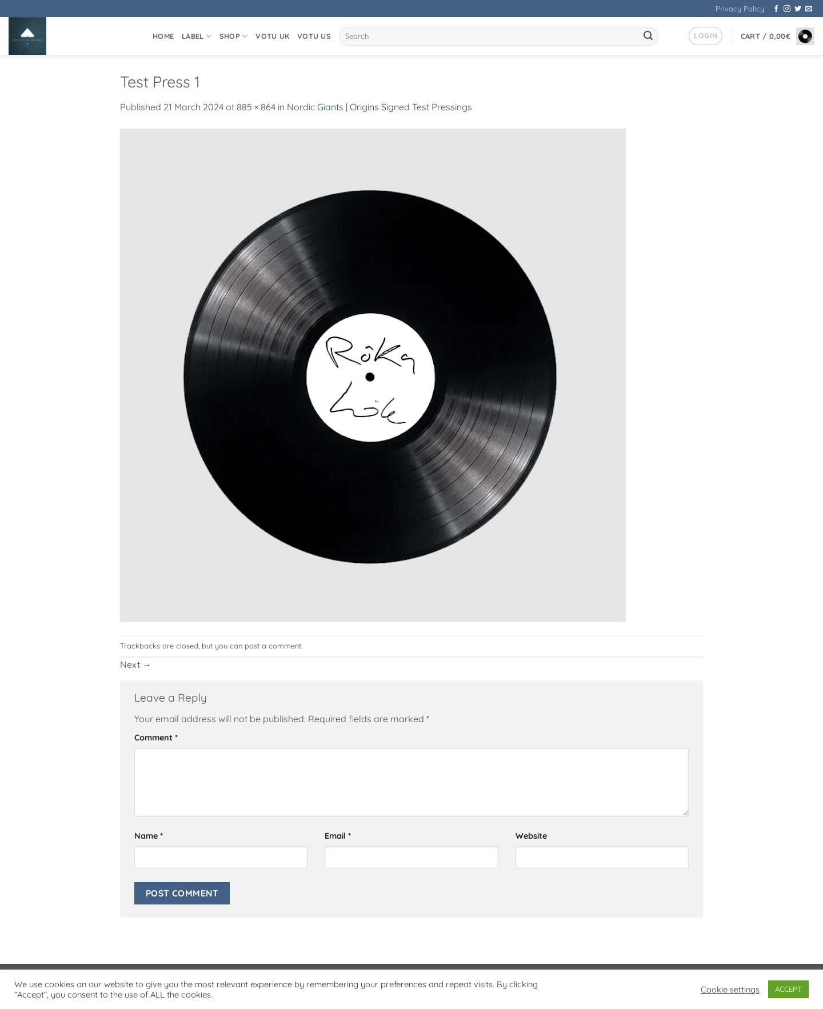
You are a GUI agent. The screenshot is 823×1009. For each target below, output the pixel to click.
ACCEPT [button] (788, 989)
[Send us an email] (808, 9)
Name (148, 836)
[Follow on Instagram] (787, 9)
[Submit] (648, 36)
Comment (156, 737)
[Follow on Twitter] (797, 9)
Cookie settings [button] (730, 989)
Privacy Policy (740, 8)
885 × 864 (256, 107)
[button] (705, 36)
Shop (233, 36)
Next (135, 664)
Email (338, 836)
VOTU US (314, 36)
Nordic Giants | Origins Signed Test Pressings (379, 107)
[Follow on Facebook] (776, 9)
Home (163, 36)
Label (196, 36)
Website (531, 836)
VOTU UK (272, 36)
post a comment (273, 645)
